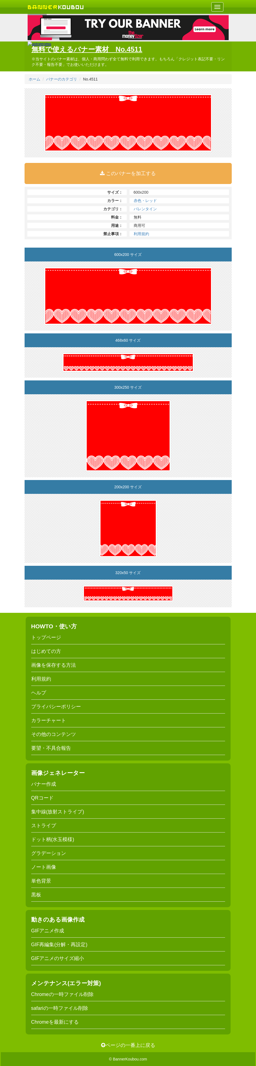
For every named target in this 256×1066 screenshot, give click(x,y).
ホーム (34, 79)
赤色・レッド (145, 200)
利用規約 (141, 234)
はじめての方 (46, 651)
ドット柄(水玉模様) (52, 839)
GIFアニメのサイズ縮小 (57, 958)
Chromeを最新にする (55, 1022)
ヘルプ (38, 693)
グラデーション (48, 853)
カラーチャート (48, 720)
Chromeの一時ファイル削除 (62, 994)
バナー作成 (43, 784)
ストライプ (43, 825)
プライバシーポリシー (56, 706)
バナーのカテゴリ (61, 79)
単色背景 (41, 881)
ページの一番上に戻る (128, 1045)
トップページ (46, 637)
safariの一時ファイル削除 (59, 1008)
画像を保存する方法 (53, 665)
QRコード (42, 798)
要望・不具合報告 (51, 748)
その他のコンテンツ (53, 734)
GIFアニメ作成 (47, 930)
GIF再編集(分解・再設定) (59, 944)
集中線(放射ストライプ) (57, 812)
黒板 (36, 895)
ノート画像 (43, 867)
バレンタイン (145, 209)
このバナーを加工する (128, 173)
